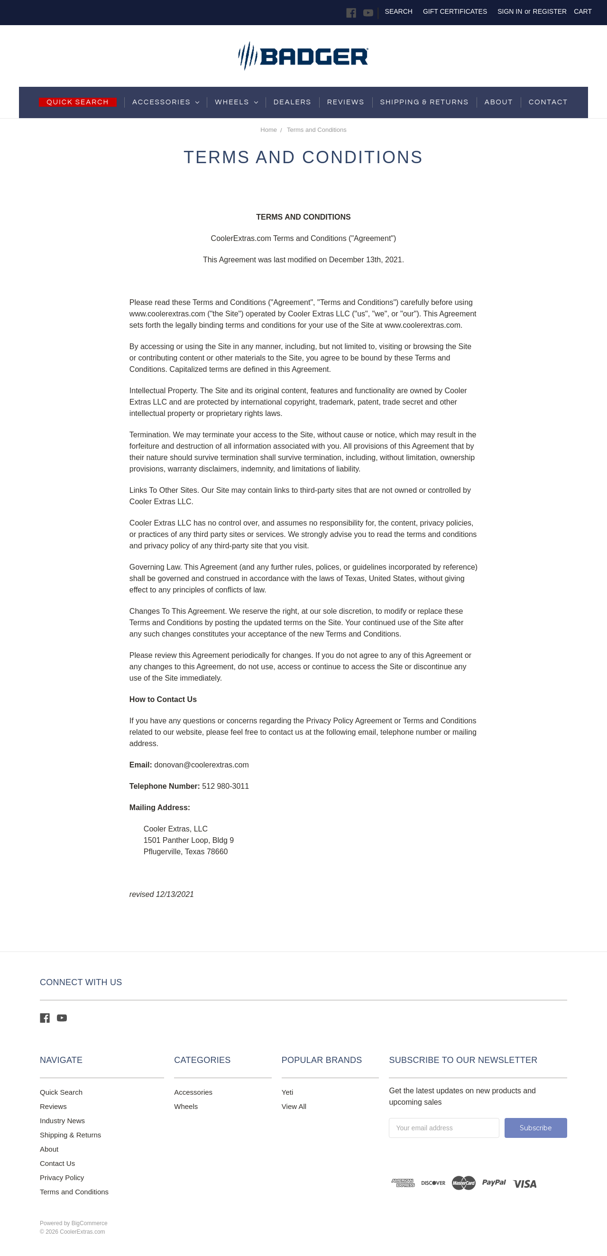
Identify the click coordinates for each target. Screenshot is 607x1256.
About (499, 102)
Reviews (346, 102)
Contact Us (57, 1163)
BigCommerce (90, 1223)
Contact (548, 102)
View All (294, 1106)
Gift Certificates (455, 11)
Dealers (293, 102)
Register (550, 11)
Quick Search (61, 1092)
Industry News (62, 1121)
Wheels (236, 102)
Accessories (165, 102)
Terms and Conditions (317, 129)
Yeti (287, 1092)
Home (268, 129)
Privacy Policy (62, 1177)
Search (399, 11)
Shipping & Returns (70, 1135)
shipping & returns (424, 102)
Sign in (509, 11)
